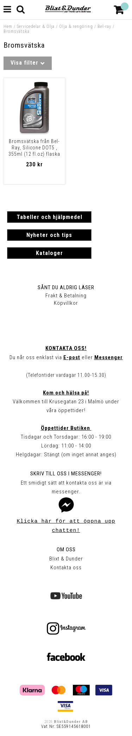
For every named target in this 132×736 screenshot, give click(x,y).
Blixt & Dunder (66, 559)
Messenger (108, 357)
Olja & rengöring (76, 26)
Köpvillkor (66, 303)
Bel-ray (104, 26)
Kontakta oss (66, 567)
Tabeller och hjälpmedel (49, 217)
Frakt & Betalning (66, 295)
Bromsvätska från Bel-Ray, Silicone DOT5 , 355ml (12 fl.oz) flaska (34, 147)
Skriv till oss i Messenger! (66, 473)
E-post (71, 357)
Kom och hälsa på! (66, 393)
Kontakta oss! (66, 348)
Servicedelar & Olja (36, 26)
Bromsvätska (17, 31)
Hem (8, 26)
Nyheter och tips (49, 235)
